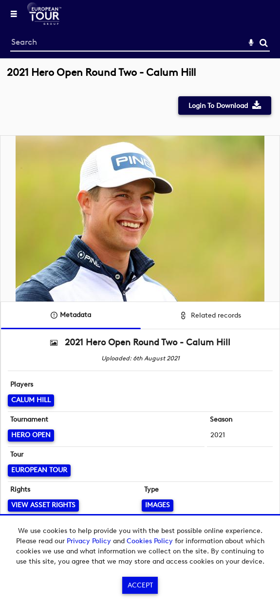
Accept (140, 585)
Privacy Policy (89, 541)
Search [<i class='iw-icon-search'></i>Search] (264, 42)
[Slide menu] (13, 13)
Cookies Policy (150, 541)
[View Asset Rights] (43, 505)
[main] (140, 307)
